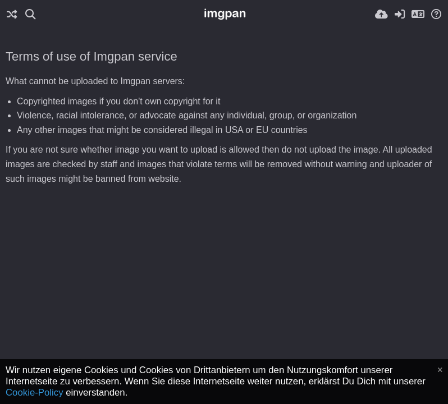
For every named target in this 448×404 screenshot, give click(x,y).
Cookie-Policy (34, 392)
